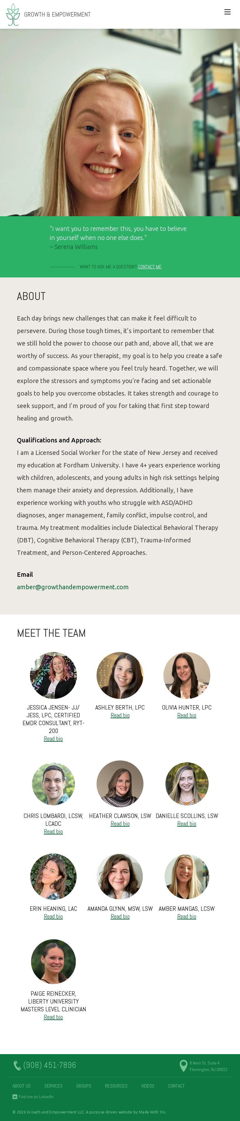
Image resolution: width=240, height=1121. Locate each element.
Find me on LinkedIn (36, 1096)
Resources (116, 1086)
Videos (147, 1086)
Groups (83, 1086)
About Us (21, 1086)
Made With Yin (152, 1112)
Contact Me (150, 267)
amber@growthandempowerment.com (73, 586)
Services (53, 1086)
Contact (176, 1086)
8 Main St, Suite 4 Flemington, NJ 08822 (209, 1066)
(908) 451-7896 (49, 1065)
